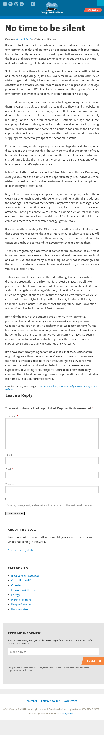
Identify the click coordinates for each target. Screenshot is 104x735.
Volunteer (70, 701)
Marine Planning (21, 600)
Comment (11, 416)
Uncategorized (20, 609)
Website (9, 484)
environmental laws (48, 386)
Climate (16, 585)
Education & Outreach (25, 590)
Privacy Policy (50, 701)
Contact (32, 701)
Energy (15, 595)
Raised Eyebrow (65, 713)
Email (9, 469)
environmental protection (71, 386)
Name (9, 455)
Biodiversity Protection (25, 576)
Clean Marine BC (21, 580)
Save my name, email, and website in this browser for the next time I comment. (50, 505)
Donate (92, 10)
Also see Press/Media (21, 550)
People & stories (21, 604)
